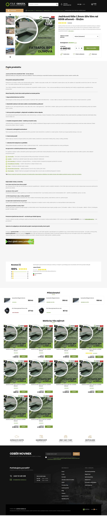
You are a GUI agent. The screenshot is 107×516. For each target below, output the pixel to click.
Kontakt (64, 477)
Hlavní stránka (30, 10)
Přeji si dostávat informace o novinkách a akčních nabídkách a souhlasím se (63, 459)
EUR (84, 4)
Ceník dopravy (88, 486)
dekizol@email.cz (89, 219)
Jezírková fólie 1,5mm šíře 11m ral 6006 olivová (41, 420)
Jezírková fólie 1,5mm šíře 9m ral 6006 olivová (91, 385)
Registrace (87, 475)
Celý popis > (71, 31)
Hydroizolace (65, 496)
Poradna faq (65, 486)
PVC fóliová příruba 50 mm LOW (54, 308)
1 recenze (69, 23)
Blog (63, 491)
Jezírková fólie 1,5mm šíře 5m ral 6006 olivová (91, 350)
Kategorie (13, 10)
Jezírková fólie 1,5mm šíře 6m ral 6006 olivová (15, 420)
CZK (78, 4)
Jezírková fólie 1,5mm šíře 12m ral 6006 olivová (66, 385)
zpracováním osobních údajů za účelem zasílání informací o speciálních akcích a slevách (63, 459)
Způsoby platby (89, 477)
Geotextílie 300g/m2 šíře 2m (53, 298)
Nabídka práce (65, 499)
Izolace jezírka (65, 488)
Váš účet (65, 3)
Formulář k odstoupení (90, 483)
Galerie (63, 494)
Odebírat (76, 454)
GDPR (63, 483)
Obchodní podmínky (90, 472)
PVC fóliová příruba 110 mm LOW (20, 308)
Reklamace (87, 480)
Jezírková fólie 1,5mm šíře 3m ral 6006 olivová (15, 350)
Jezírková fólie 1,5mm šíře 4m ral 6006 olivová (41, 350)
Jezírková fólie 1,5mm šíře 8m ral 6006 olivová (41, 385)
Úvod (63, 472)
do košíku (91, 48)
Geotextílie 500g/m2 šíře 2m (88, 298)
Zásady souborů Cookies (68, 480)
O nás (63, 475)
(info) (75, 42)
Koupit (23, 356)
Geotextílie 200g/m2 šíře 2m (19, 298)
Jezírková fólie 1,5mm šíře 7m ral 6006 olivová (66, 350)
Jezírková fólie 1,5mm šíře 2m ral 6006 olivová (15, 385)
